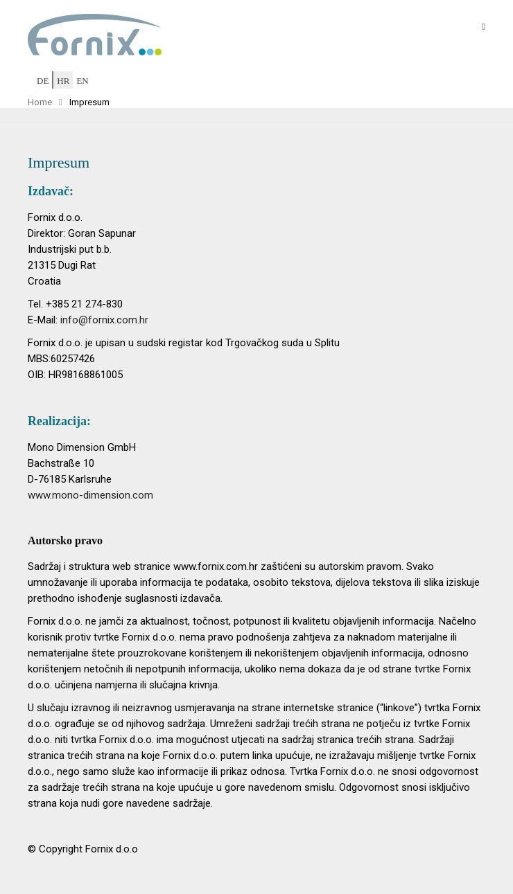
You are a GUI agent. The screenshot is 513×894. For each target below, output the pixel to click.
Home (40, 102)
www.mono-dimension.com (90, 495)
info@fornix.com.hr (104, 320)
